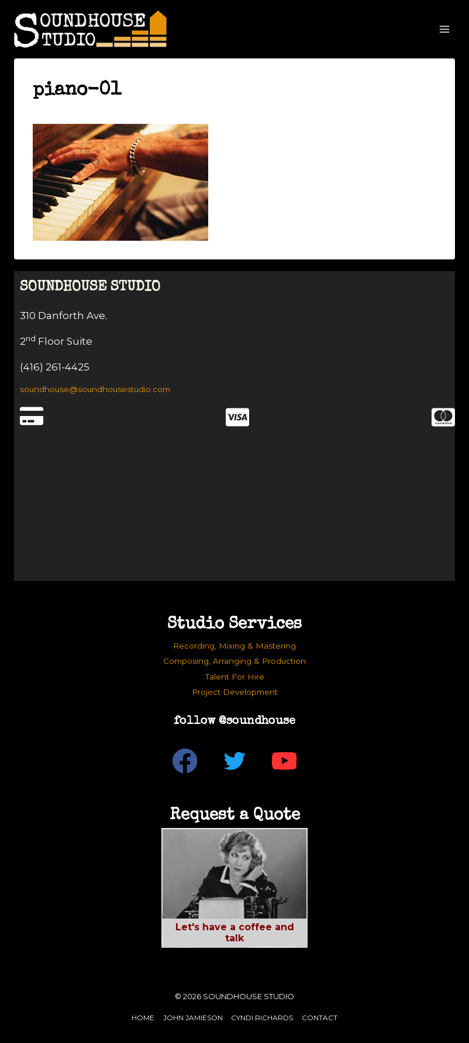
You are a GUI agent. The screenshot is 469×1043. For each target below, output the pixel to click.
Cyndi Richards (262, 1017)
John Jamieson (193, 1017)
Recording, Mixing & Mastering (234, 645)
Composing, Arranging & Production (234, 661)
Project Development (235, 692)
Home (143, 1017)
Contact (319, 1017)
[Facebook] (185, 761)
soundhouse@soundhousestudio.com (95, 389)
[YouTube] (284, 761)
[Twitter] (235, 761)
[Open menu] (444, 29)
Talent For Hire (234, 676)
